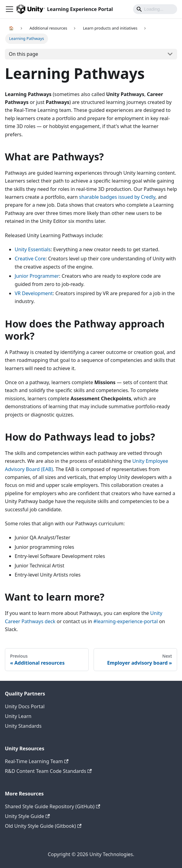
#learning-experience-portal (125, 621)
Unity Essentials (33, 249)
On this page (23, 54)
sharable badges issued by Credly (117, 197)
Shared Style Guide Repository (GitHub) (52, 806)
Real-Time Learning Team (37, 761)
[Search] (155, 9)
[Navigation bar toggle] (9, 9)
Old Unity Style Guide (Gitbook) (43, 826)
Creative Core (30, 258)
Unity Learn (18, 716)
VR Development (34, 293)
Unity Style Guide (27, 816)
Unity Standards (23, 726)
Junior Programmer (37, 276)
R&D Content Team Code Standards (48, 771)
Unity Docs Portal (25, 706)
